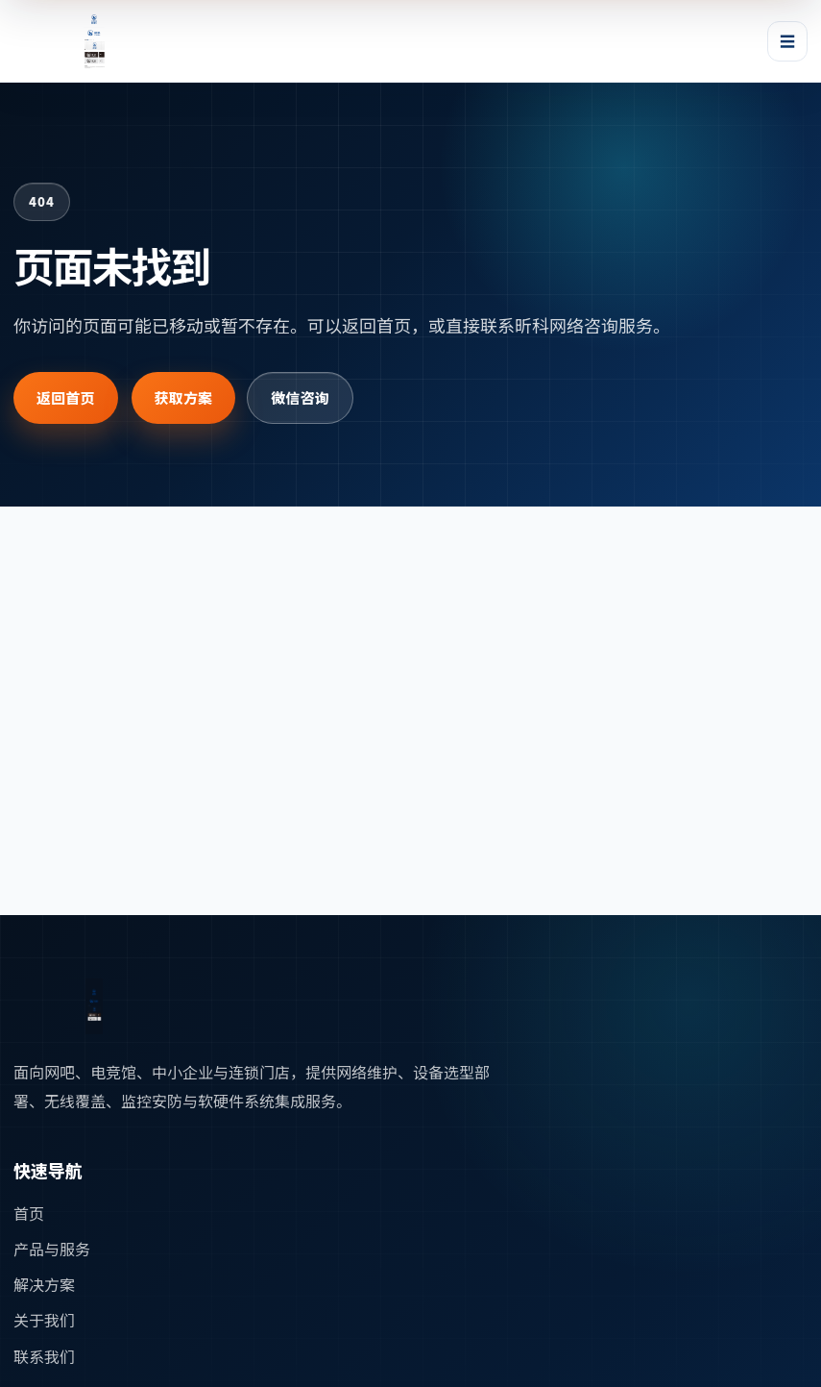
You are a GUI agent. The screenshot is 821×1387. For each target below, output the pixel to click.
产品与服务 (51, 1248)
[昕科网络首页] (103, 41)
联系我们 (44, 1356)
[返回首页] (103, 1006)
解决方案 (44, 1284)
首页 (28, 1213)
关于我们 (44, 1319)
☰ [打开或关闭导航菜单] (787, 40)
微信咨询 (300, 397)
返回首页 (65, 397)
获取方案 (184, 397)
